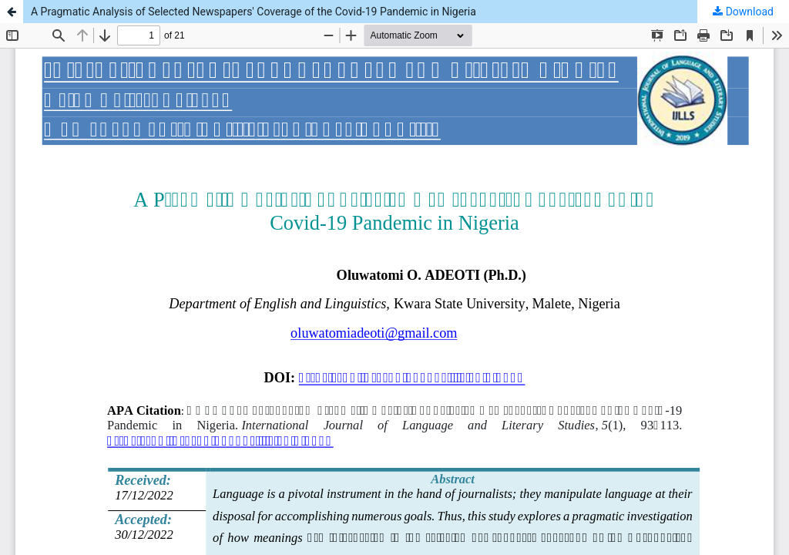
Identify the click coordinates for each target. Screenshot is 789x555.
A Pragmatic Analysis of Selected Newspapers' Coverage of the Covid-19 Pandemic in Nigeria (253, 11)
